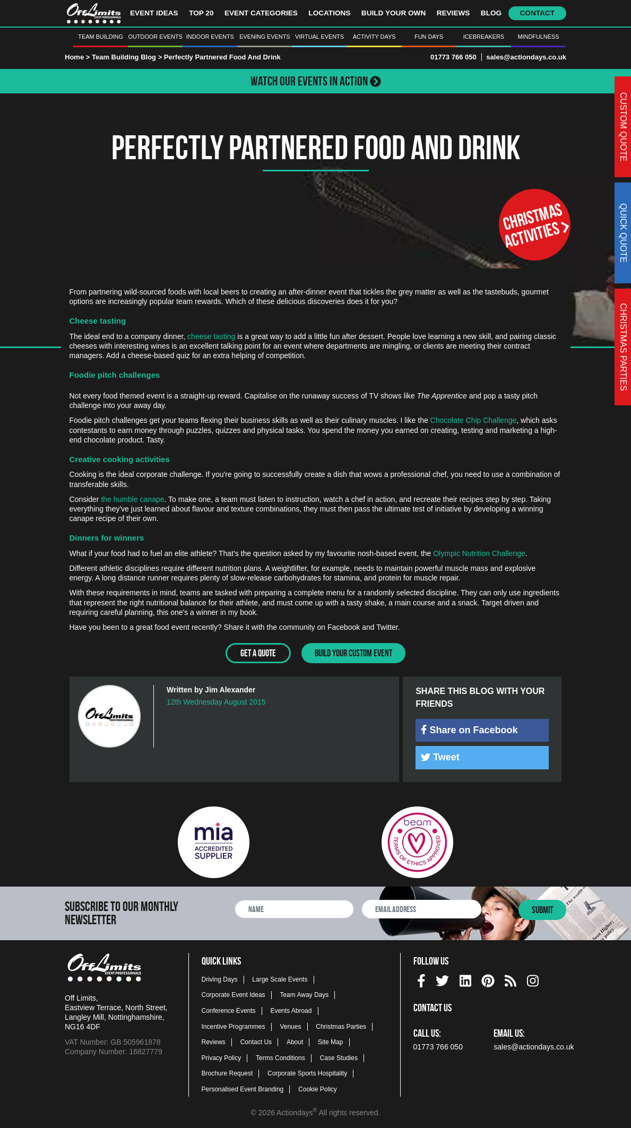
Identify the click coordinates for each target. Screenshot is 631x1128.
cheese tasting (211, 336)
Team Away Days (304, 995)
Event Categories (261, 13)
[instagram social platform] (533, 978)
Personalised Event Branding (243, 1088)
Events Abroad (291, 1010)
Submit (542, 910)
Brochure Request (227, 1073)
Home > (77, 57)
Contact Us (256, 1041)
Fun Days (428, 36)
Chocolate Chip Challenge (473, 420)
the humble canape (132, 499)
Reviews (453, 13)
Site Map (330, 1041)
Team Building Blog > (128, 57)
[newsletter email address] (421, 909)
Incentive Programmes (233, 1026)
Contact (537, 13)
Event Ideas (154, 13)
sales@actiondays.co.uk (526, 57)
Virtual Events (319, 36)
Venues (290, 1026)
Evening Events (264, 36)
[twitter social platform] (442, 978)
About (295, 1041)
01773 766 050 (453, 57)
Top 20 (201, 13)
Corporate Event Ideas (233, 995)
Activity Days (374, 36)
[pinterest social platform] (488, 978)
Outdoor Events (155, 36)
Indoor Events (210, 36)
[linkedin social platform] (465, 978)
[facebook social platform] (421, 978)
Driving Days (220, 979)
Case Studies (339, 1057)
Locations (329, 13)
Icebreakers (483, 36)
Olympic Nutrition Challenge (479, 553)
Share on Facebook (469, 729)
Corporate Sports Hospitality (307, 1073)
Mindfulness (538, 36)
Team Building (100, 36)
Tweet (440, 757)
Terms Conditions (280, 1057)
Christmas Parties (341, 1026)
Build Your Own (393, 13)
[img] (424, 729)
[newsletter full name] (294, 909)
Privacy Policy (221, 1057)
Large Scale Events (279, 979)
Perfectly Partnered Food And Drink (222, 57)
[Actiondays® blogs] (510, 978)
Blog (491, 13)
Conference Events (229, 1010)
